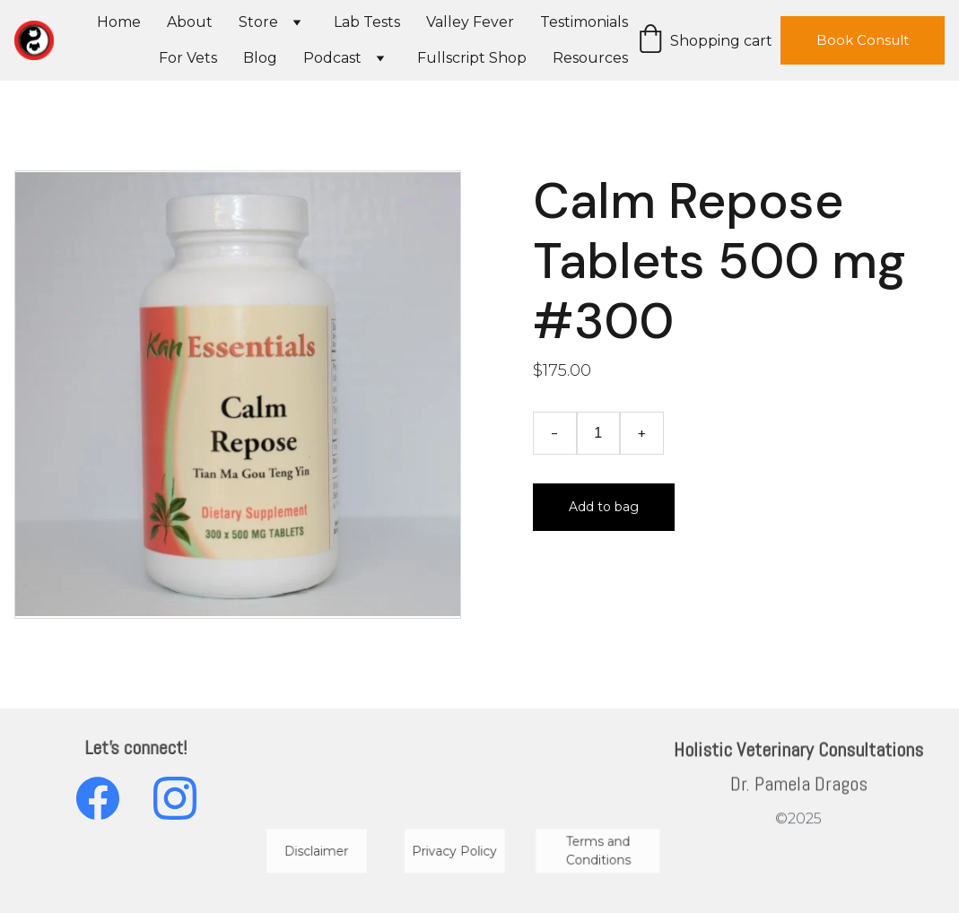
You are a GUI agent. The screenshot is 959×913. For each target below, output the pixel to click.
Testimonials (584, 21)
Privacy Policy (454, 850)
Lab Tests (367, 21)
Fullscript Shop (472, 57)
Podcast (332, 57)
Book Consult (862, 39)
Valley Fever (470, 21)
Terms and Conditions (598, 850)
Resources (590, 57)
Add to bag (604, 507)
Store (258, 21)
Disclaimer (316, 850)
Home (119, 21)
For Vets (188, 57)
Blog (260, 57)
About (190, 21)
